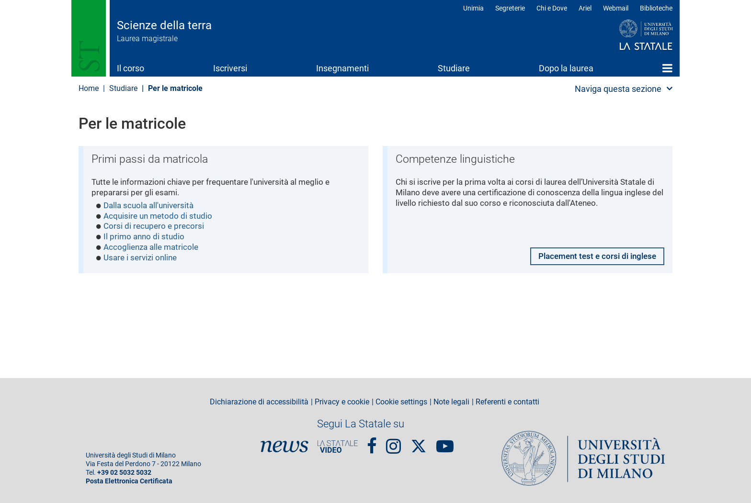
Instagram (393, 442)
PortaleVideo (338, 446)
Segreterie (510, 8)
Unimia (473, 8)
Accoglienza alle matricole (154, 250)
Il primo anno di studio (145, 239)
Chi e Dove (551, 8)
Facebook (372, 442)
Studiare (454, 68)
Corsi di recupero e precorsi (155, 228)
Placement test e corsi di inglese (593, 257)
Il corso (130, 68)
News (284, 446)
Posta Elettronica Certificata (129, 481)
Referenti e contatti (507, 402)
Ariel (585, 8)
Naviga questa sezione (618, 89)
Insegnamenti (342, 68)
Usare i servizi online (143, 261)
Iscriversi (230, 68)
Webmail (615, 8)
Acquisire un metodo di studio (160, 217)
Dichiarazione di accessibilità (259, 402)
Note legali (451, 402)
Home (667, 68)
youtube (445, 442)
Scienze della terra (164, 25)
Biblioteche (656, 8)
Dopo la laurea (566, 68)
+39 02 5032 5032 (124, 473)
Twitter (418, 441)
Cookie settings (401, 402)
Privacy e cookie (342, 402)
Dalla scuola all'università (151, 206)
